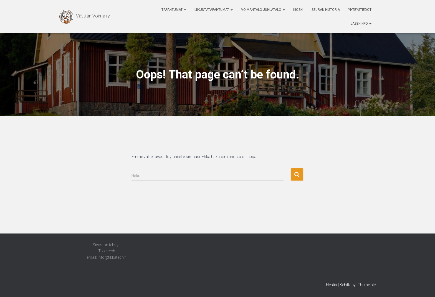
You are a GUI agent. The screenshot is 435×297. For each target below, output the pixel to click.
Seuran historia (326, 10)
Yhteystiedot (359, 10)
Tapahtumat (173, 10)
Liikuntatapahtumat (213, 10)
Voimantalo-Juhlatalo (263, 10)
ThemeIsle (367, 285)
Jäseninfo (360, 24)
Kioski (298, 10)
